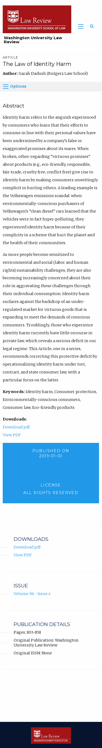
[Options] (5, 86)
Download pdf (16, 427)
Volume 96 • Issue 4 (32, 593)
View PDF (12, 435)
